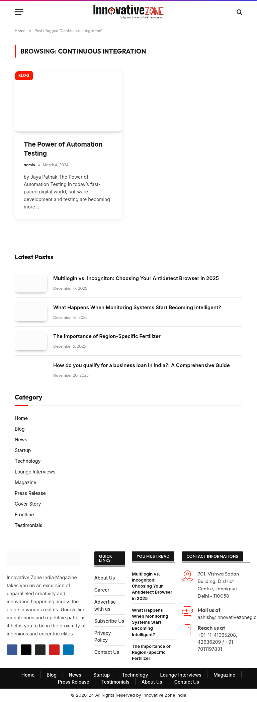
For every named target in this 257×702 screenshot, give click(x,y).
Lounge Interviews (35, 471)
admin (29, 164)
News (21, 439)
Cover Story (28, 504)
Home (21, 418)
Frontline (24, 514)
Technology (27, 461)
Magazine (25, 482)
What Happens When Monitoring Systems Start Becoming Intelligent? (137, 307)
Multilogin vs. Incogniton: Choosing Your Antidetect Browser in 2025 (136, 278)
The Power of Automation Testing (63, 149)
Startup (23, 450)
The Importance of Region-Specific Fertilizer (107, 336)
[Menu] (19, 11)
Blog (23, 75)
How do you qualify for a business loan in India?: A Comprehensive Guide (141, 365)
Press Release (30, 493)
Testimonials (28, 525)
